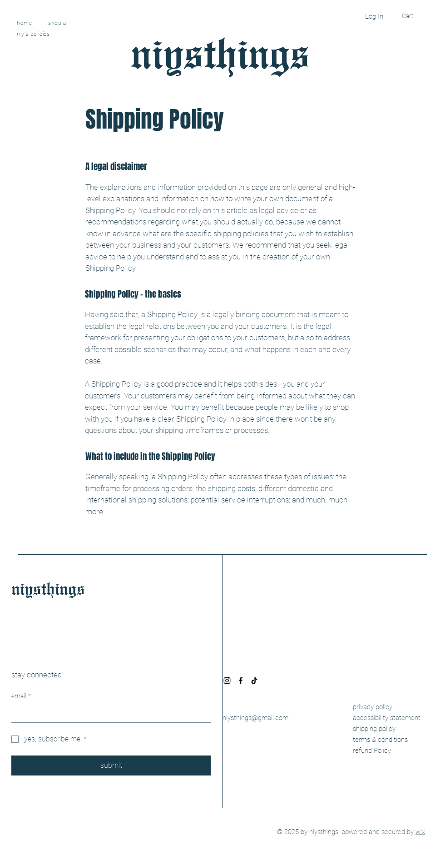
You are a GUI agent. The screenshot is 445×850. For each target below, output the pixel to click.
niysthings (220, 51)
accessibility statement (386, 718)
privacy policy (372, 707)
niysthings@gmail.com (255, 718)
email (21, 696)
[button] (414, 16)
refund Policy (372, 750)
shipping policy (374, 729)
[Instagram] (227, 680)
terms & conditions (380, 740)
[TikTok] (254, 680)
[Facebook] (240, 680)
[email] (108, 713)
